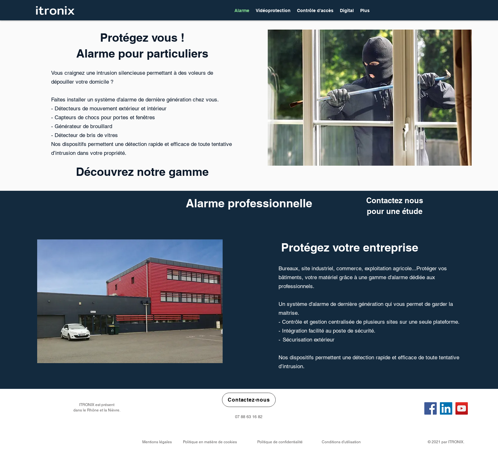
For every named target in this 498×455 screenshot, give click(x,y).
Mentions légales (157, 442)
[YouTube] (461, 408)
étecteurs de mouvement (87, 108)
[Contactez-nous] (249, 400)
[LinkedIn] (446, 408)
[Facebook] (430, 408)
